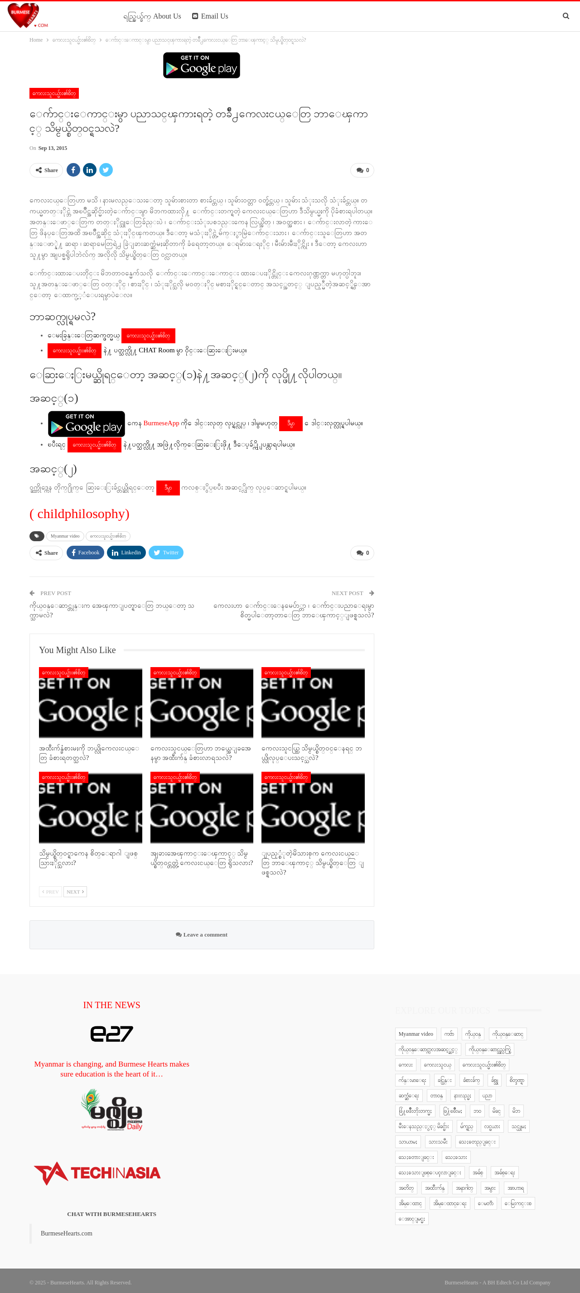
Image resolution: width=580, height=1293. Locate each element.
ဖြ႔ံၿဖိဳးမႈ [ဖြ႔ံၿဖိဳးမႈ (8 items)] (452, 1107)
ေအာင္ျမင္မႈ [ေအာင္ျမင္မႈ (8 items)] (412, 1215)
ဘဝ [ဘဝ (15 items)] (477, 1107)
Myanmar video (65, 534)
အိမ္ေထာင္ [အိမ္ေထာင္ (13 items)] (410, 1200)
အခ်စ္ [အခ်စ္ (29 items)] (478, 1169)
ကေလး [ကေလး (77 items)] (406, 1061)
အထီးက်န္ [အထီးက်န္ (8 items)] (435, 1184)
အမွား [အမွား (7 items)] (490, 1184)
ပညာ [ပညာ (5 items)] (487, 1092)
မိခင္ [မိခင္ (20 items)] (497, 1107)
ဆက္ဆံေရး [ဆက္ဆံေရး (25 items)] (409, 1092)
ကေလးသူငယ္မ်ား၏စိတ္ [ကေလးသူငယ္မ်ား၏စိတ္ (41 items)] (484, 1061)
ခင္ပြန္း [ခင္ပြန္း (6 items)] (445, 1076)
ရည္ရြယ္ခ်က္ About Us (152, 16)
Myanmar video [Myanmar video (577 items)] (416, 1030)
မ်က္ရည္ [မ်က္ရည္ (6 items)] (466, 1123)
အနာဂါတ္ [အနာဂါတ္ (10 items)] (464, 1184)
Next (75, 888)
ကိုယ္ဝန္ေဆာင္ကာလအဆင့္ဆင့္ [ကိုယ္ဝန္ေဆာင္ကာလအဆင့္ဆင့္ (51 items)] (428, 1046)
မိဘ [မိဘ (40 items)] (516, 1107)
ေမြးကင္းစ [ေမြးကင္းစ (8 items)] (518, 1200)
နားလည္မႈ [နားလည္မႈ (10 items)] (462, 1092)
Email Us (210, 16)
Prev (50, 888)
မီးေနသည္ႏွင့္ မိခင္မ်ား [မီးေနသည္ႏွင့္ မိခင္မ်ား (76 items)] (424, 1123)
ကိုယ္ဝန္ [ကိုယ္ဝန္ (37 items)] (473, 1030)
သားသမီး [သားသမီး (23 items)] (438, 1138)
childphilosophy (81, 511)
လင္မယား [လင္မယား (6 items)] (492, 1123)
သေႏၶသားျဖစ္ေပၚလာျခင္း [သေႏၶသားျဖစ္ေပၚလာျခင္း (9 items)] (430, 1169)
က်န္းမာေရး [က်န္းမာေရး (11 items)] (412, 1076)
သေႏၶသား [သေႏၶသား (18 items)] (456, 1153)
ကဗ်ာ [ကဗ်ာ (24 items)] (449, 1030)
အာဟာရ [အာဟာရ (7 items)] (516, 1184)
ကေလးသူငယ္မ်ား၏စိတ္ (54, 93)
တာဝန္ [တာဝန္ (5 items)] (436, 1092)
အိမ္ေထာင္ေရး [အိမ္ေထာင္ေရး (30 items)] (450, 1200)
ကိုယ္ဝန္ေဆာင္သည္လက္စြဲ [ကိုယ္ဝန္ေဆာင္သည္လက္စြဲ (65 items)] (490, 1046)
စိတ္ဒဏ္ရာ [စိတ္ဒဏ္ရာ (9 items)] (517, 1076)
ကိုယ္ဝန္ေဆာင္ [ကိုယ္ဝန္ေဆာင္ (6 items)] (508, 1030)
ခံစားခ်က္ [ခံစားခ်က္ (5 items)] (471, 1076)
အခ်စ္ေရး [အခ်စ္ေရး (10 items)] (504, 1169)
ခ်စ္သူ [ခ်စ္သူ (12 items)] (494, 1076)
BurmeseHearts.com (66, 1229)
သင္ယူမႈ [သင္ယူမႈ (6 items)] (519, 1123)
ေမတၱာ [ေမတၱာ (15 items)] (485, 1200)
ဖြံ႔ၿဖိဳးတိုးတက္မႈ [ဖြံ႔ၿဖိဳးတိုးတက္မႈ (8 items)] (415, 1107)
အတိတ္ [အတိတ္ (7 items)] (406, 1184)
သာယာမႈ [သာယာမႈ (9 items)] (408, 1138)
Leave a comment (201, 931)
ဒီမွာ (291, 421)
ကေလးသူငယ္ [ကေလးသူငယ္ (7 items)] (437, 1061)
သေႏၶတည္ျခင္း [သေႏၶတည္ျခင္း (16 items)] (477, 1138)
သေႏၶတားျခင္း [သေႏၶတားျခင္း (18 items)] (416, 1153)
